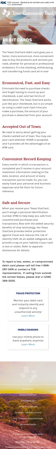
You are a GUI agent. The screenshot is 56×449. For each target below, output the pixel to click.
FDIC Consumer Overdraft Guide (28, 418)
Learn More (28, 315)
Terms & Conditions (28, 407)
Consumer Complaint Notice (28, 412)
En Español (28, 389)
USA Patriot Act (28, 401)
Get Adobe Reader (28, 424)
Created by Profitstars (16, 447)
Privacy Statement (28, 395)
